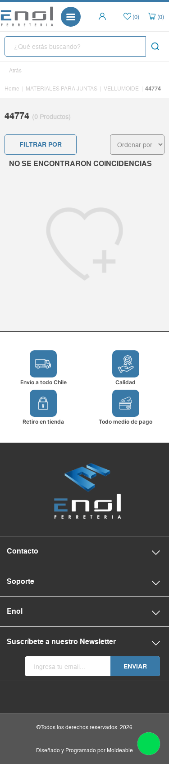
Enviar (135, 666)
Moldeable (120, 750)
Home (12, 88)
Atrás (15, 70)
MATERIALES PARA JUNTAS (61, 88)
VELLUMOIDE (121, 88)
